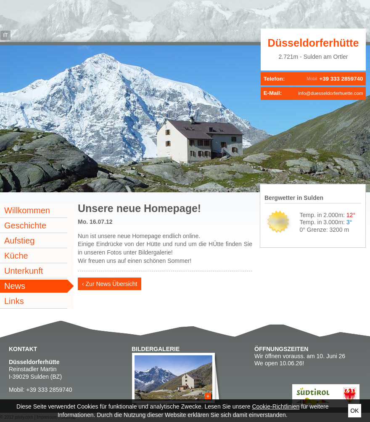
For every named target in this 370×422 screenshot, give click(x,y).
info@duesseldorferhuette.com (330, 93)
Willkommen (27, 210)
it (5, 35)
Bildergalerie (156, 349)
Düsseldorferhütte (313, 43)
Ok (354, 410)
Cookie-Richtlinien (275, 406)
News (14, 286)
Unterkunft (23, 270)
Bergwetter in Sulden (293, 197)
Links (14, 301)
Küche (16, 255)
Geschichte (25, 225)
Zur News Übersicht (111, 283)
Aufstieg (19, 240)
